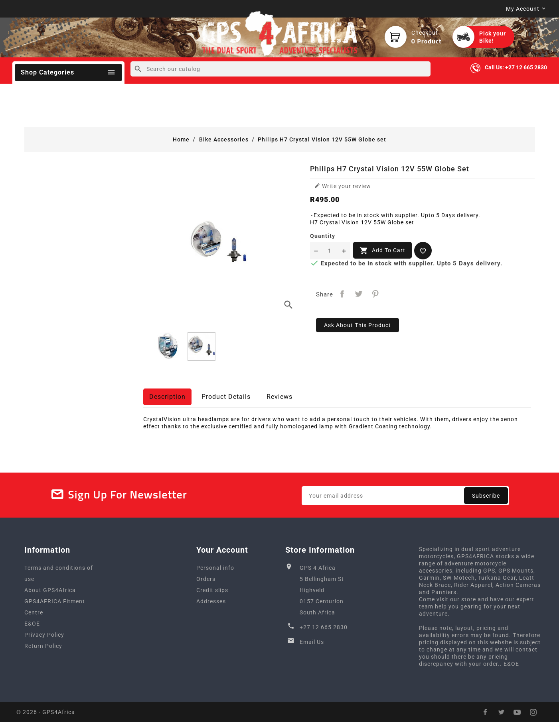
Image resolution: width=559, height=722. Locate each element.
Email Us (312, 642)
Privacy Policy (44, 635)
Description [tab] (167, 396)
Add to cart (382, 250)
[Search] (280, 69)
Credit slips (212, 590)
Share (342, 294)
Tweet (359, 294)
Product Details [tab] (226, 396)
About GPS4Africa (50, 590)
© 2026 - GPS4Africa (45, 712)
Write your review (342, 185)
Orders (205, 579)
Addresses (211, 601)
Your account (222, 550)
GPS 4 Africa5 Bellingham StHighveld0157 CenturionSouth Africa (322, 590)
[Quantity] (330, 250)
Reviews (279, 396)
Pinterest (375, 294)
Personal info (215, 568)
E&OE (32, 623)
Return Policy (43, 646)
